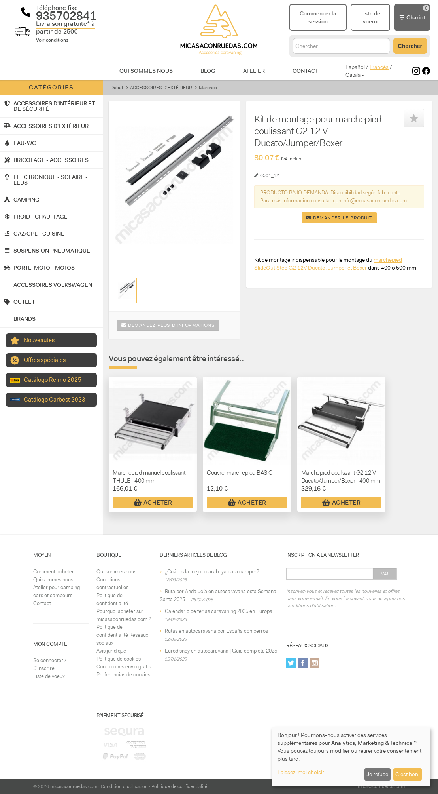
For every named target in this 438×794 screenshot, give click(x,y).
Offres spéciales (45, 360)
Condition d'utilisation (124, 786)
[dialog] (351, 756)
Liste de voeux (49, 676)
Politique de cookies (118, 658)
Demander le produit (339, 218)
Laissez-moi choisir (301, 772)
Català (353, 74)
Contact (305, 70)
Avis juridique (111, 650)
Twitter (291, 663)
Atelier (254, 70)
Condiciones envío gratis (123, 666)
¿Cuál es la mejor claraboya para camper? (212, 571)
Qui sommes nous (146, 70)
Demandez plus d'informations (168, 325)
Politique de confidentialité (179, 786)
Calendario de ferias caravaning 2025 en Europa (218, 611)
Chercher (410, 46)
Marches (208, 87)
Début (117, 87)
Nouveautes (39, 340)
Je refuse (377, 774)
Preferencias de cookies (123, 674)
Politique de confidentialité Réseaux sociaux (122, 635)
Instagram (314, 663)
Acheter (153, 502)
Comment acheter (53, 571)
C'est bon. (407, 774)
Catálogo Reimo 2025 (52, 380)
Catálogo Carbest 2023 (54, 400)
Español (355, 66)
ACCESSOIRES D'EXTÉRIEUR (161, 87)
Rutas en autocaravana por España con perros (216, 631)
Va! (385, 574)
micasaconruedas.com (73, 786)
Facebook (303, 663)
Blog (207, 70)
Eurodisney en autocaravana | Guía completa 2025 (221, 650)
